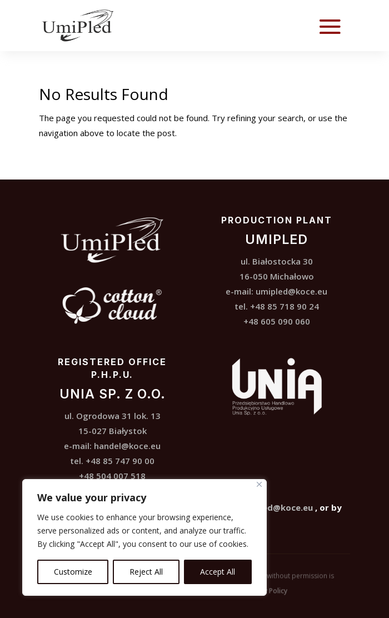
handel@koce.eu (127, 445)
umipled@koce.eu (291, 291)
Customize (73, 571)
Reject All (146, 571)
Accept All (217, 571)
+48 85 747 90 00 (120, 460)
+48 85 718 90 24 (284, 306)
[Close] (259, 484)
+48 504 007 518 (112, 475)
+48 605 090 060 (276, 321)
